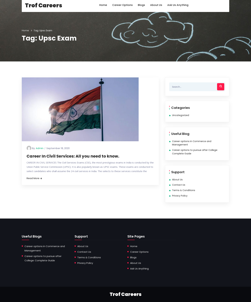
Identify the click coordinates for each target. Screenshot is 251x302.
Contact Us (178, 184)
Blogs (133, 257)
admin (39, 148)
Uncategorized (180, 115)
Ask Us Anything (139, 268)
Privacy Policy (179, 195)
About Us (177, 179)
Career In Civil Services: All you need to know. (73, 156)
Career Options (139, 251)
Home (25, 30)
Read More (35, 178)
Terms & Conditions (183, 190)
